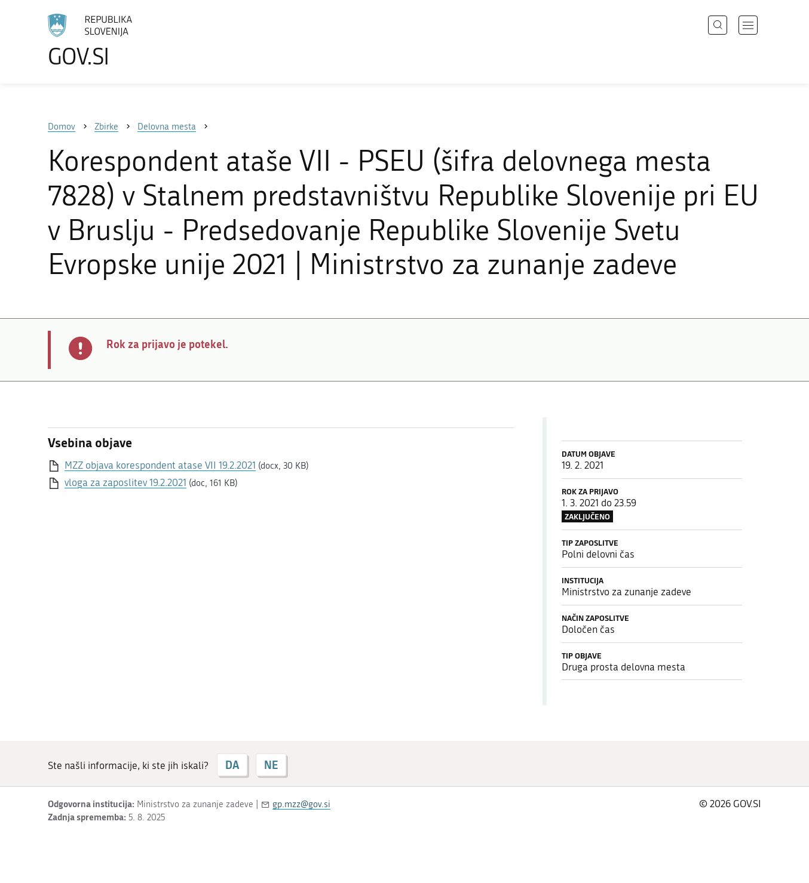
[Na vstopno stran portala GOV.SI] (123, 40)
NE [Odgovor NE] (271, 765)
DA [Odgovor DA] (232, 765)
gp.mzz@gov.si (301, 804)
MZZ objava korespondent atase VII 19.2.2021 (160, 465)
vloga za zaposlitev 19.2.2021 (125, 482)
